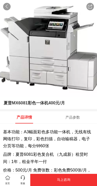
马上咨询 (63, 180)
